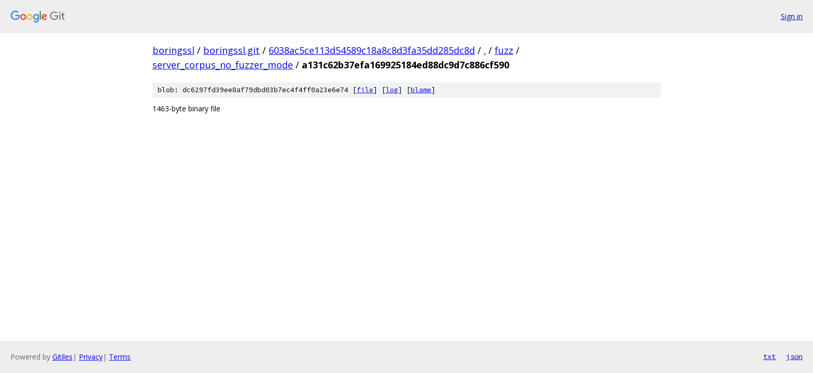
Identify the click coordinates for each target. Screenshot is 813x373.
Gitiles (62, 357)
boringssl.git (231, 50)
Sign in (792, 16)
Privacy (91, 357)
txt (769, 356)
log (392, 89)
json (794, 356)
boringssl (173, 50)
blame (421, 89)
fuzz (504, 50)
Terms (120, 357)
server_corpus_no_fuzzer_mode (222, 65)
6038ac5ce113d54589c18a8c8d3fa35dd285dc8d (372, 50)
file (365, 89)
